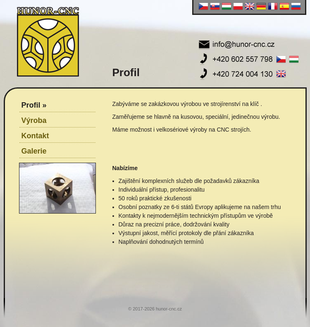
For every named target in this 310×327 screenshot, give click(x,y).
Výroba (34, 120)
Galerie (34, 151)
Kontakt (35, 136)
